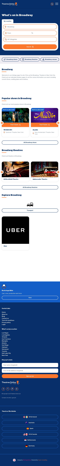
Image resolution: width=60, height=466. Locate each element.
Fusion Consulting (42, 460)
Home (4, 312)
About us (4, 314)
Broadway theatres (30, 59)
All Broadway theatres (30, 187)
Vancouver (5, 349)
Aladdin (35, 130)
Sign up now (30, 376)
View (30, 297)
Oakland (4, 347)
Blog (3, 316)
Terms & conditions (8, 320)
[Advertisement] (30, 268)
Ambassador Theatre (40, 179)
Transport (30, 210)
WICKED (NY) (8, 130)
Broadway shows (10, 59)
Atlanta (4, 343)
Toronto (4, 351)
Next (58, 123)
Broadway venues (49, 59)
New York (5, 355)
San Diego (5, 345)
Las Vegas (5, 333)
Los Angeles (6, 335)
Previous (2, 123)
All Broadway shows (30, 142)
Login (4, 324)
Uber (5, 246)
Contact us (5, 318)
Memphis (5, 341)
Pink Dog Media (27, 460)
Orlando (4, 337)
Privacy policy (6, 322)
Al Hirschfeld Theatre (11, 179)
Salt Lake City (6, 353)
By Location (7, 21)
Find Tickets (15, 125)
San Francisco (6, 339)
